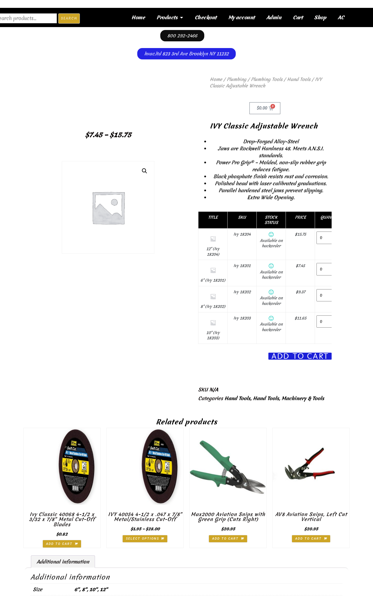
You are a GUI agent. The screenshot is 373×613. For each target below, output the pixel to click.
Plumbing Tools (266, 79)
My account (241, 17)
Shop (320, 17)
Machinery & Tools (302, 398)
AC (341, 17)
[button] (144, 171)
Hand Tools (298, 79)
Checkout (206, 17)
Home (138, 17)
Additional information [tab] (63, 561)
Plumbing (236, 79)
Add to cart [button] (59, 544)
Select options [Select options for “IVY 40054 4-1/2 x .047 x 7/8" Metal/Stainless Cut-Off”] (142, 538)
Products (169, 17)
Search (69, 18)
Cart (297, 17)
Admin (273, 17)
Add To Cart (300, 356)
